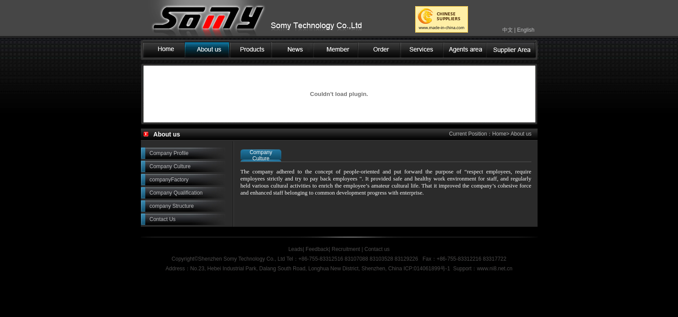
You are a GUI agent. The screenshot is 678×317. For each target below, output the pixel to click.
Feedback (317, 249)
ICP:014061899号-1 (426, 268)
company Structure (172, 206)
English (525, 30)
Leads (295, 249)
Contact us (376, 249)
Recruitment (346, 249)
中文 (507, 30)
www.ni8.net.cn (494, 268)
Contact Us (163, 219)
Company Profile (169, 153)
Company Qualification (176, 193)
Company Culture (170, 166)
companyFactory (169, 180)
